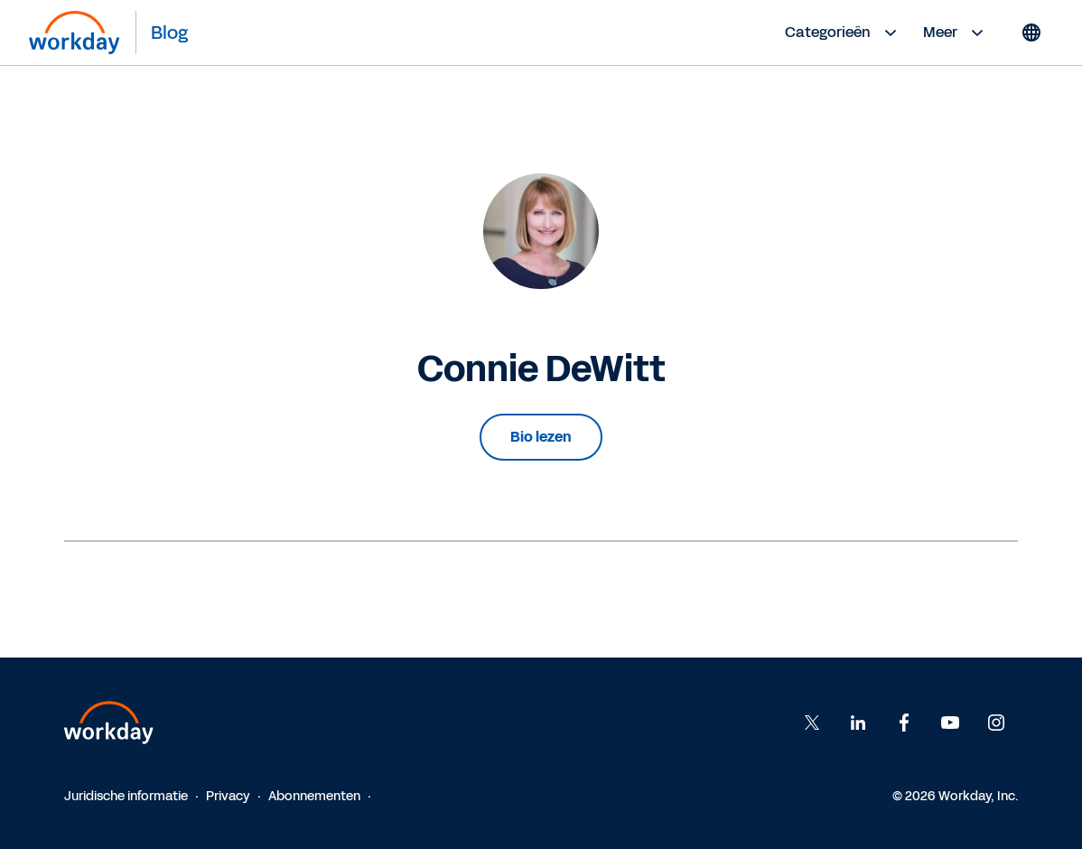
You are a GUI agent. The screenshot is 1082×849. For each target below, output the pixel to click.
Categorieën (843, 32)
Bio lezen (541, 436)
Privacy (228, 796)
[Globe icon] (1031, 32)
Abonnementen (314, 796)
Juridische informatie (126, 796)
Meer (955, 32)
